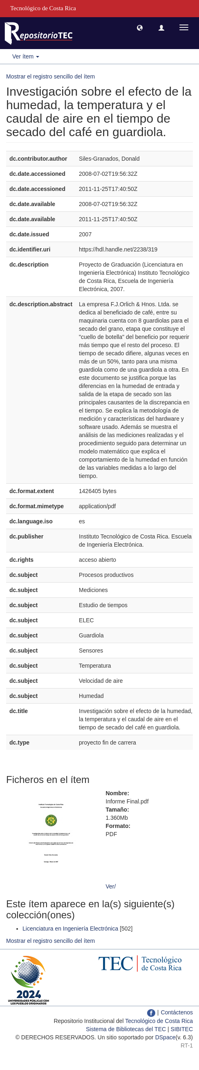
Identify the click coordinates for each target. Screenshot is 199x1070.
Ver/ (111, 886)
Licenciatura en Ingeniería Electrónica (70, 928)
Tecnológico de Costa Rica (159, 1021)
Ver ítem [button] (25, 56)
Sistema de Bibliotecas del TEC (126, 1029)
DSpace (165, 1037)
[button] (139, 27)
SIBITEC (182, 1029)
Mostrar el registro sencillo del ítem (50, 76)
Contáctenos (177, 1012)
